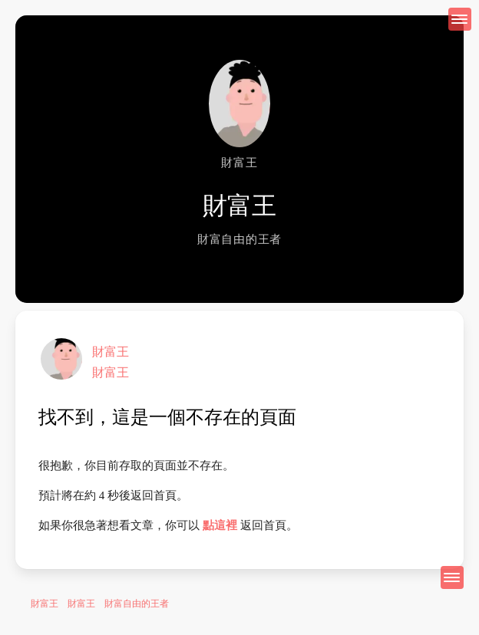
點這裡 (220, 525)
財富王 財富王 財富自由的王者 (100, 603)
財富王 (110, 351)
